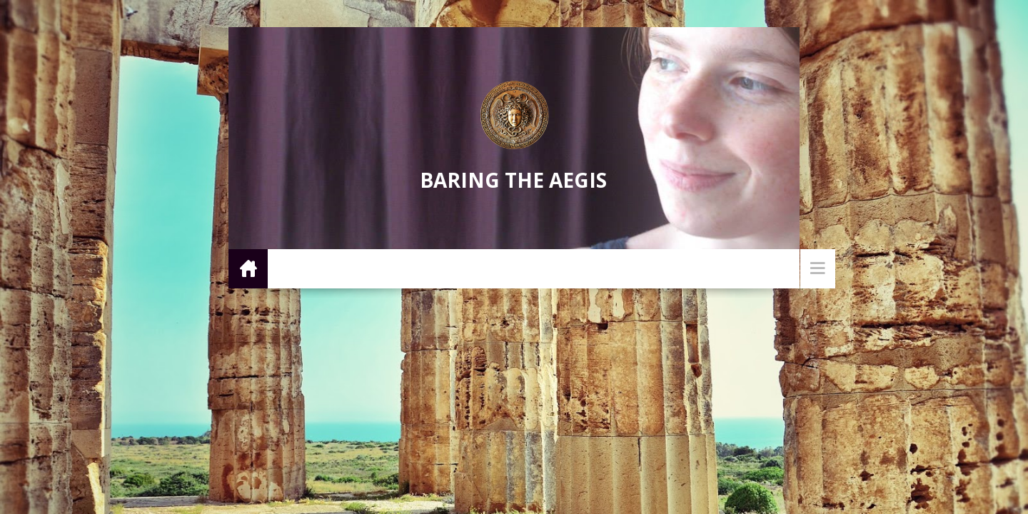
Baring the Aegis (513, 179)
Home (248, 268)
